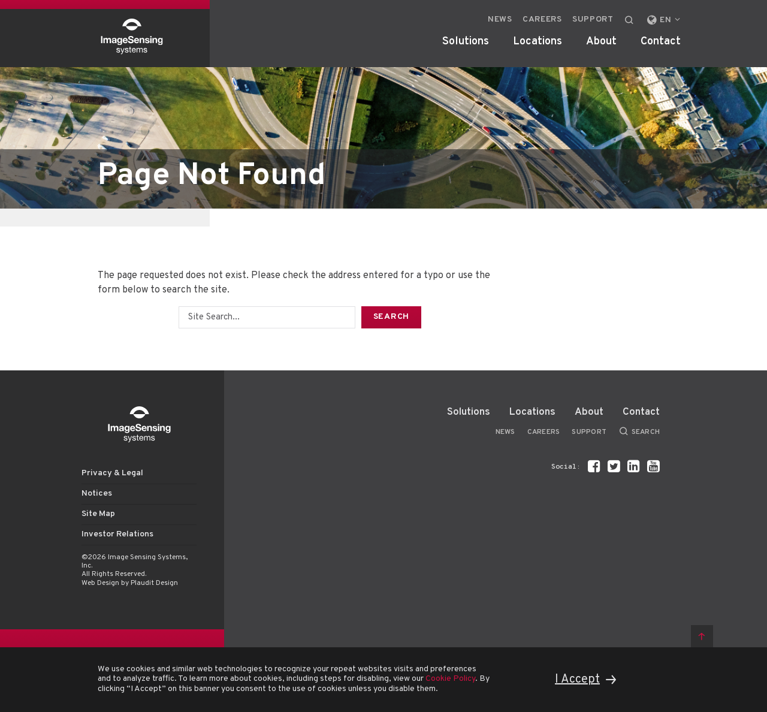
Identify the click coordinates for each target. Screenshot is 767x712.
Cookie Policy (450, 679)
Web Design (100, 583)
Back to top (702, 636)
